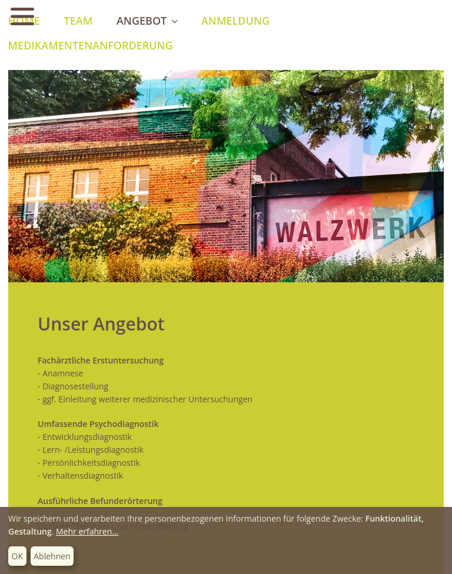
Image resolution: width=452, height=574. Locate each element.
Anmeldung (235, 21)
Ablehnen (52, 556)
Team (78, 21)
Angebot (148, 21)
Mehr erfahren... (87, 531)
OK (17, 556)
